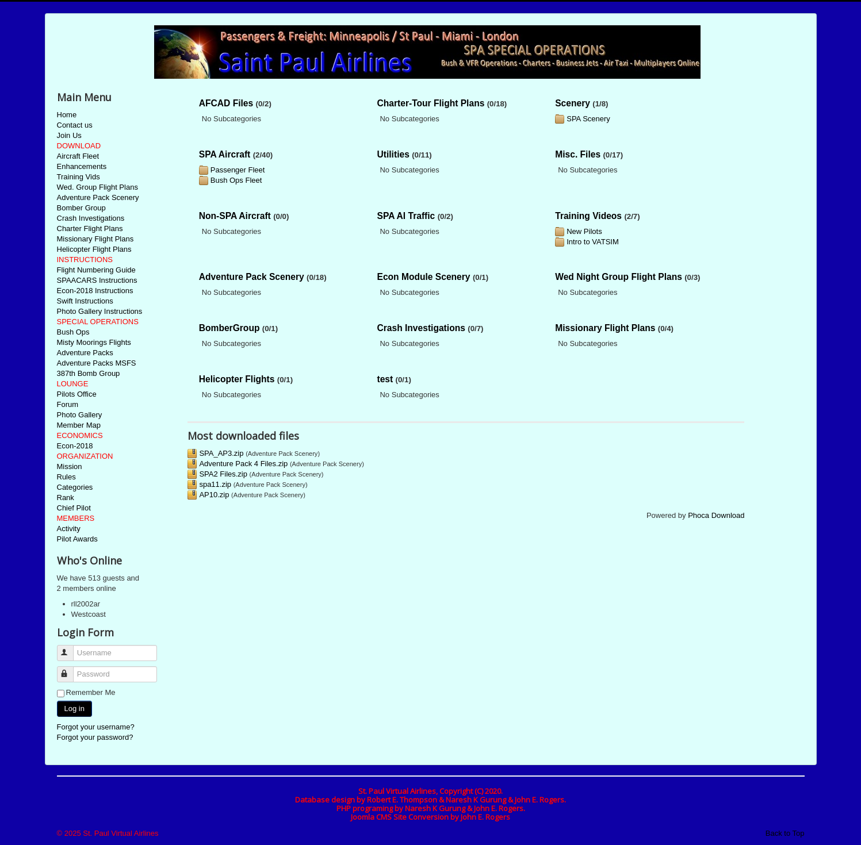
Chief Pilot (74, 508)
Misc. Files (577, 154)
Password (70, 669)
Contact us (75, 125)
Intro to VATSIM (593, 241)
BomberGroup (229, 328)
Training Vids (78, 176)
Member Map (79, 425)
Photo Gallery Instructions (100, 311)
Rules (66, 477)
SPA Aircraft (225, 154)
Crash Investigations (91, 218)
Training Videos (588, 216)
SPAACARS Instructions (97, 280)
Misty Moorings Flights (94, 342)
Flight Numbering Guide (96, 270)
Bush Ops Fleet (236, 180)
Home (67, 114)
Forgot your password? (95, 737)
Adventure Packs (85, 352)
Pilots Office (77, 394)
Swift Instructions (85, 301)
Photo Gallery (79, 414)
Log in (74, 708)
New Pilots (584, 231)
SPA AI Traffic (406, 216)
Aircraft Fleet (78, 156)
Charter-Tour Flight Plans (430, 103)
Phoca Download (716, 515)
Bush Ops (73, 332)
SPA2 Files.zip (223, 474)
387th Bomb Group (88, 373)
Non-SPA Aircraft (235, 216)
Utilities (393, 154)
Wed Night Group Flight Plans (618, 277)
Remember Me (91, 692)
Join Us (69, 135)
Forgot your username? (96, 727)
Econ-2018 (75, 445)
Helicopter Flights (237, 379)
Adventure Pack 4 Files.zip (243, 463)
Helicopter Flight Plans (94, 249)
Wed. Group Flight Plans (97, 187)
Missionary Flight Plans (95, 239)
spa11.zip (215, 484)
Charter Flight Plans (90, 228)
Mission (69, 466)
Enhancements (82, 166)
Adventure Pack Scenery (98, 197)
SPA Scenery (588, 118)
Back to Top (785, 833)
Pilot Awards (77, 539)
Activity (69, 528)
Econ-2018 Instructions (95, 290)
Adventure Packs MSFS (96, 363)
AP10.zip (214, 494)
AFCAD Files (226, 103)
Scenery (572, 103)
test (385, 379)
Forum (68, 404)
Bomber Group (81, 207)
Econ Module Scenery (423, 277)
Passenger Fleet (238, 170)
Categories (75, 487)
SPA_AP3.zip (221, 453)
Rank (65, 497)
